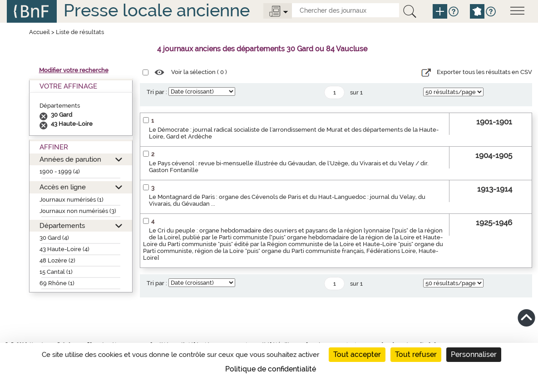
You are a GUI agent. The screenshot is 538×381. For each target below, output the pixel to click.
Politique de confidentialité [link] (270, 369)
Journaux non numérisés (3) (77, 211)
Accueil (39, 32)
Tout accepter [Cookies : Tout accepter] (357, 354)
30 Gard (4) (54, 237)
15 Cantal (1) (56, 271)
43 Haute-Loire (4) (64, 249)
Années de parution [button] (70, 159)
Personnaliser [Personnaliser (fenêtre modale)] (474, 354)
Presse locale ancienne (157, 10)
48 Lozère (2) (57, 260)
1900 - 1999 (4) (59, 171)
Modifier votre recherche (74, 70)
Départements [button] (62, 225)
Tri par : (157, 92)
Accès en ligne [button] (62, 187)
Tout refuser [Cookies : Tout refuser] (416, 354)
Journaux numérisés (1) (71, 199)
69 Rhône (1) (56, 283)
